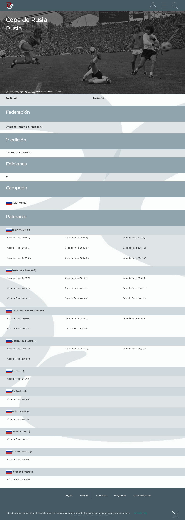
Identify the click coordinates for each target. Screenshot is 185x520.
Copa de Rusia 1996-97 (76, 298)
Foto (7, 93)
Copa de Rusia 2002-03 (76, 348)
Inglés (69, 495)
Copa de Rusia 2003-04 (19, 439)
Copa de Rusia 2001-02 (134, 258)
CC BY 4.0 (31, 93)
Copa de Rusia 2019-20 (76, 318)
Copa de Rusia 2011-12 (18, 419)
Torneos (98, 98)
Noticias (11, 98)
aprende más (140, 513)
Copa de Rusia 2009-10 (18, 328)
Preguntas (120, 495)
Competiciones (142, 495)
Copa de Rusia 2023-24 (18, 318)
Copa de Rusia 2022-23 (76, 237)
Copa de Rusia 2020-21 (18, 278)
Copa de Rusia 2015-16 (134, 318)
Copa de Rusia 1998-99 (76, 328)
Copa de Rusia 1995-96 (134, 298)
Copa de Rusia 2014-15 (18, 288)
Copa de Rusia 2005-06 (19, 258)
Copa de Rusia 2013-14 (18, 399)
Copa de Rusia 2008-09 (77, 248)
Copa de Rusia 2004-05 (77, 258)
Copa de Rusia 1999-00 (18, 298)
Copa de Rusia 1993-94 (18, 358)
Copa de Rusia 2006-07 (77, 288)
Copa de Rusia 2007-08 (134, 248)
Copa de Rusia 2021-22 (18, 348)
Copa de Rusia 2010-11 (18, 248)
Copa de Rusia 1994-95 (18, 459)
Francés (84, 495)
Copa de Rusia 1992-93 (18, 479)
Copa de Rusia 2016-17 (134, 278)
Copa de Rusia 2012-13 (134, 237)
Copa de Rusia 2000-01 (134, 288)
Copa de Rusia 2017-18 (18, 379)
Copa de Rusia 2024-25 (18, 237)
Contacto (101, 495)
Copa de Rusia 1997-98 (134, 348)
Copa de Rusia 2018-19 (76, 278)
